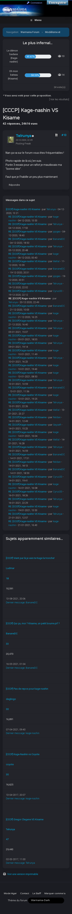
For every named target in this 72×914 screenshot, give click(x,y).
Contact (24, 893)
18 (7, 578)
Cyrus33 (57, 291)
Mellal (56, 261)
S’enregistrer (57, 2)
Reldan (57, 417)
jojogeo (56, 231)
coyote (10, 764)
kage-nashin (32, 733)
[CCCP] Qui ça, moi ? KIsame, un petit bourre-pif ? (33, 623)
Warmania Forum (30, 32)
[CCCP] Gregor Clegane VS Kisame (24, 819)
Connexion (34, 2)
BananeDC (59, 239)
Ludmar (10, 568)
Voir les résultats (59, 99)
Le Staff (36, 893)
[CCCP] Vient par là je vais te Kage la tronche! (30, 558)
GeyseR (57, 424)
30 (7, 709)
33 (7, 643)
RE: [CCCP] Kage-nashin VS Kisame (27, 216)
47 (7, 839)
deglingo (11, 699)
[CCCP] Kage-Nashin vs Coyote (22, 754)
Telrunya (23, 136)
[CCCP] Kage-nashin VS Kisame (23, 209)
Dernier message (15, 602)
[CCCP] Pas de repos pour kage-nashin (27, 688)
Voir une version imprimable (22, 874)
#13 (63, 135)
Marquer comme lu (54, 893)
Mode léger (10, 893)
